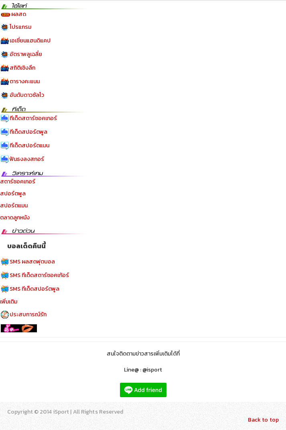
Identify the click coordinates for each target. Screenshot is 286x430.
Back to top (263, 420)
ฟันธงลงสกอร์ (27, 159)
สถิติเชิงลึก (22, 68)
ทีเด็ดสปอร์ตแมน (29, 145)
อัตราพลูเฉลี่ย (26, 54)
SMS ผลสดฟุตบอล (32, 261)
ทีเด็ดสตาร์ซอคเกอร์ (33, 118)
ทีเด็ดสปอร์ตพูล (28, 132)
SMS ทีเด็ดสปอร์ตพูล (34, 289)
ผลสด (18, 14)
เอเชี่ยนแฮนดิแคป (30, 40)
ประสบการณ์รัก (28, 314)
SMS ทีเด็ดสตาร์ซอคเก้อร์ (39, 275)
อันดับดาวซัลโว (27, 95)
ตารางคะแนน (25, 81)
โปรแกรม (20, 27)
